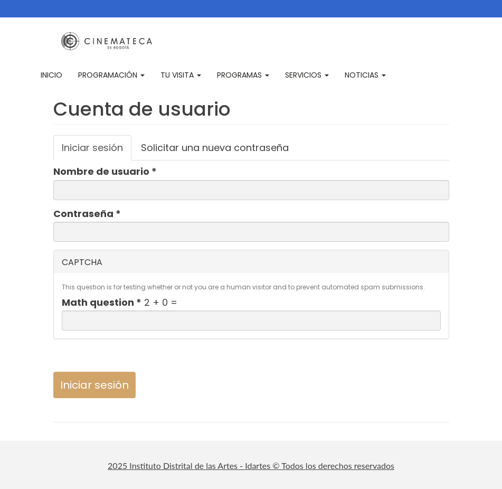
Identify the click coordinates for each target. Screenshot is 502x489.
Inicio (51, 75)
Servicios (307, 75)
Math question (101, 302)
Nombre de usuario (105, 171)
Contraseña (87, 214)
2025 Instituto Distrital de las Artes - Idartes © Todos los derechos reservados (251, 465)
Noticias (365, 75)
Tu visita (180, 75)
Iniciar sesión (96, 151)
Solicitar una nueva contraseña (215, 147)
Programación (111, 75)
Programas (243, 75)
